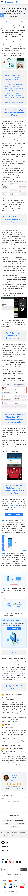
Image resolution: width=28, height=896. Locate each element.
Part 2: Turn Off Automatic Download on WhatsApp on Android (12, 80)
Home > (5, 832)
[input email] (11, 869)
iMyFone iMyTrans (13, 505)
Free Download (14, 514)
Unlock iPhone (7, 820)
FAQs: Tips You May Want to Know (14, 102)
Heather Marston (14, 776)
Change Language (14, 874)
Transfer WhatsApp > (12, 832)
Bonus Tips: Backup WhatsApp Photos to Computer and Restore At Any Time (14, 98)
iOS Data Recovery (19, 823)
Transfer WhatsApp (10, 21)
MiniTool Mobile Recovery (15, 763)
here (16, 721)
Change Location (14, 826)
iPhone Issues (7, 823)
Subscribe (23, 869)
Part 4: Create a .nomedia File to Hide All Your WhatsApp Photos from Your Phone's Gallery (14, 91)
